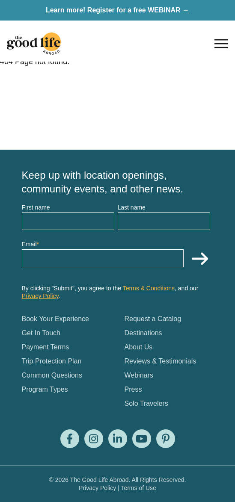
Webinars (139, 375)
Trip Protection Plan (52, 361)
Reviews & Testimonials (160, 361)
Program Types (45, 389)
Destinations (143, 333)
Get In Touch (41, 333)
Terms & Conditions (149, 288)
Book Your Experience (55, 318)
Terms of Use (138, 487)
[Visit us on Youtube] (141, 438)
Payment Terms (45, 347)
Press (133, 389)
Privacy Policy (40, 295)
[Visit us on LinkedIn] (117, 438)
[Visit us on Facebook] (69, 438)
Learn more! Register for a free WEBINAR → (117, 10)
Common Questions (52, 375)
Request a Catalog (153, 318)
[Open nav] (221, 43)
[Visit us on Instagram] (93, 438)
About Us (139, 347)
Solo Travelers (146, 403)
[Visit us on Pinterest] (165, 438)
